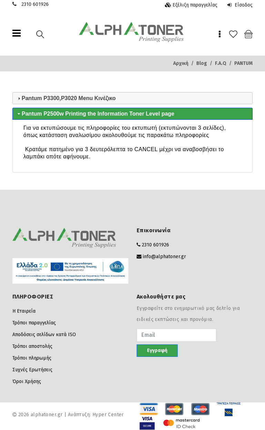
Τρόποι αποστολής (32, 346)
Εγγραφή (157, 350)
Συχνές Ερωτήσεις (32, 370)
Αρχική (180, 63)
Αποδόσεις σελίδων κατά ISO (44, 335)
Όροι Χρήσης (26, 381)
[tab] (132, 98)
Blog (201, 63)
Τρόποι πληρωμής (31, 358)
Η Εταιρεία (24, 311)
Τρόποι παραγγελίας (34, 323)
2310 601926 (35, 4)
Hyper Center (108, 415)
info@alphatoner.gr (164, 257)
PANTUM (243, 63)
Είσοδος (240, 5)
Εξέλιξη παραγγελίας (195, 5)
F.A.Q (220, 63)
